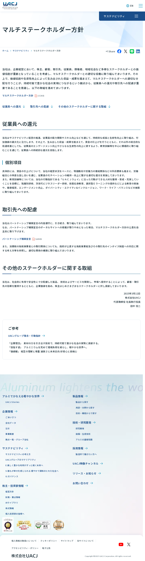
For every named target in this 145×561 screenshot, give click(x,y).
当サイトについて (85, 540)
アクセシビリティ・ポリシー (25, 548)
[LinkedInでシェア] (138, 51)
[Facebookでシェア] (119, 51)
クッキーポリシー (48, 540)
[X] (128, 544)
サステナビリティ (21, 50)
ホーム (5, 50)
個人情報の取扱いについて (24, 540)
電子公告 (46, 548)
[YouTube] (121, 544)
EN (131, 5)
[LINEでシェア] (132, 51)
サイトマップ (67, 540)
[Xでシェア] (125, 51)
